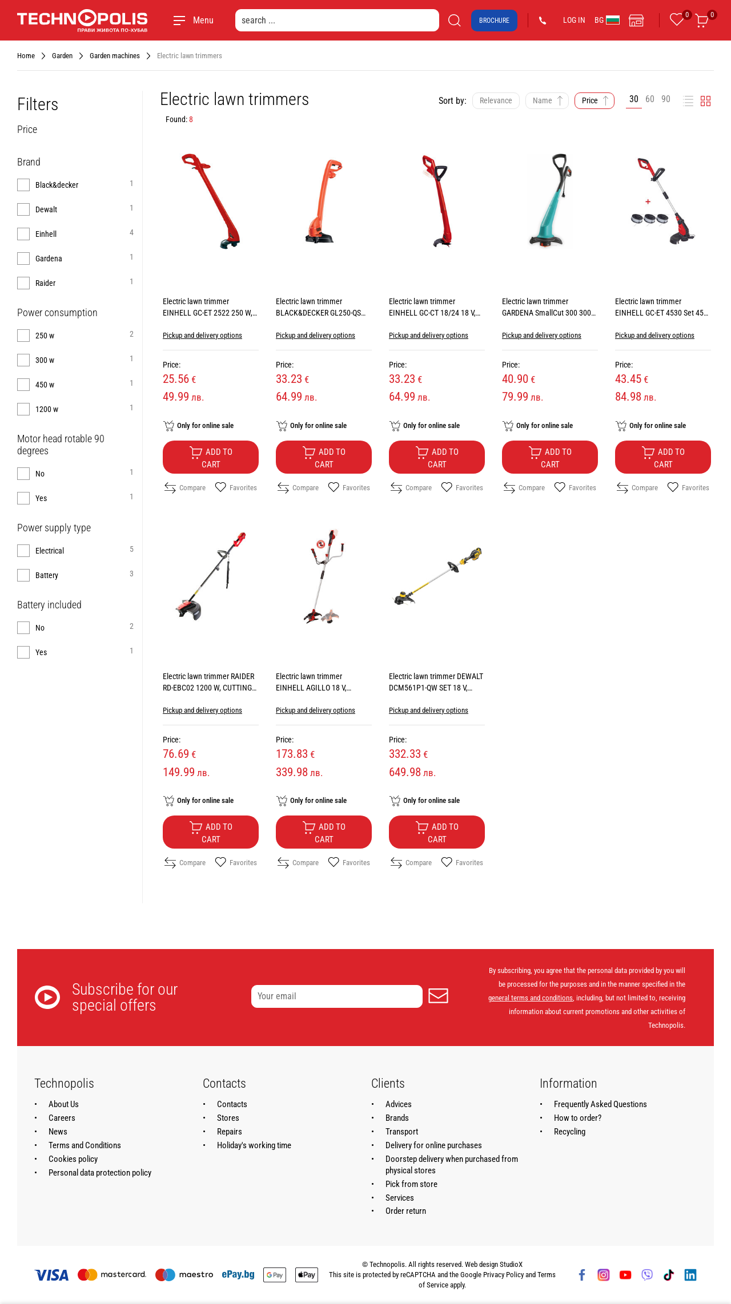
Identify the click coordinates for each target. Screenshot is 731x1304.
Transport (401, 1132)
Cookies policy (73, 1159)
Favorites (236, 488)
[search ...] (337, 20)
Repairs (229, 1132)
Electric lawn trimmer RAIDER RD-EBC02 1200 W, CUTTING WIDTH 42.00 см (208, 688)
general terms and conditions (530, 998)
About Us (64, 1104)
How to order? (577, 1118)
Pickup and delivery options (202, 335)
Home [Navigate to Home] (26, 55)
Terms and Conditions (85, 1145)
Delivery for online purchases (433, 1145)
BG (607, 20)
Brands (397, 1118)
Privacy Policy (503, 1274)
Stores (228, 1118)
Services (399, 1198)
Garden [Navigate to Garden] (62, 55)
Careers (62, 1118)
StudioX (511, 1264)
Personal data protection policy (100, 1173)
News (58, 1132)
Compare (185, 488)
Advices (398, 1104)
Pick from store (411, 1184)
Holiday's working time (254, 1145)
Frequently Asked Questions (600, 1104)
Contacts (232, 1104)
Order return (405, 1211)
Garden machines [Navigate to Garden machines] (115, 55)
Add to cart (210, 458)
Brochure (494, 21)
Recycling (569, 1132)
